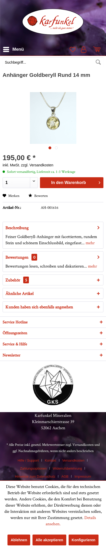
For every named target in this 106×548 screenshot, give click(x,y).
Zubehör (17, 280)
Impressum (83, 476)
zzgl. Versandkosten (37, 165)
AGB (64, 476)
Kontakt (50, 460)
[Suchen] (98, 62)
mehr (90, 243)
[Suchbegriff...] (53, 62)
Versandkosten (83, 444)
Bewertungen (16, 257)
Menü (13, 48)
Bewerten (38, 195)
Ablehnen (19, 540)
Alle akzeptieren (49, 540)
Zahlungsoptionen (33, 468)
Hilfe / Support (28, 460)
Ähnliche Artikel (19, 293)
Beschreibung (17, 228)
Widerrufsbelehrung (67, 468)
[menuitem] (53, 63)
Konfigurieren (83, 540)
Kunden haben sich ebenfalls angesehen (39, 307)
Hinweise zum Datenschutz (35, 476)
